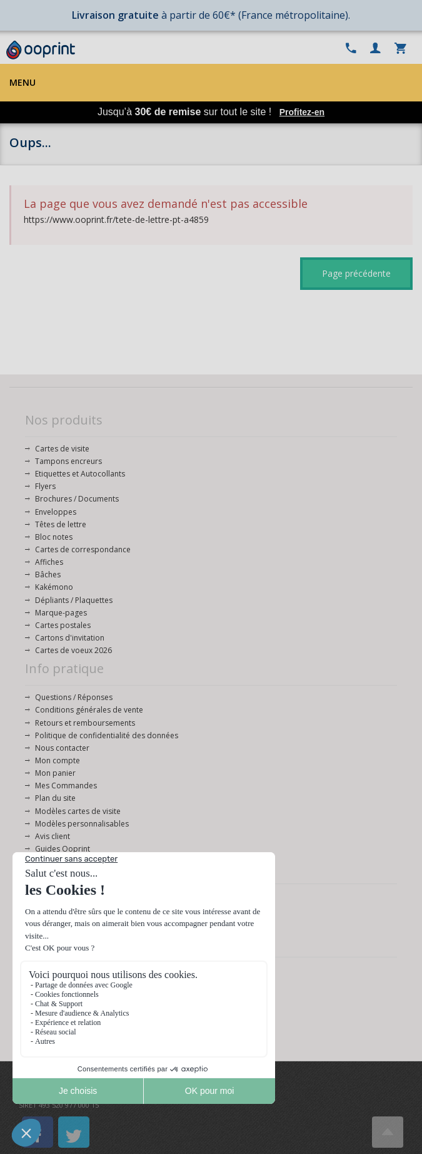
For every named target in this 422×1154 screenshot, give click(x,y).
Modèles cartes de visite (78, 811)
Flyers (45, 486)
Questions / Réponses (74, 697)
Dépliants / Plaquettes (74, 600)
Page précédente (356, 273)
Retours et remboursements (85, 723)
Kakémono (54, 587)
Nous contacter (62, 748)
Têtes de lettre (60, 524)
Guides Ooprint (62, 848)
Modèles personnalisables (82, 823)
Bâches (48, 574)
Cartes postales (63, 625)
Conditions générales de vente (89, 709)
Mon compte (57, 760)
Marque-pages (61, 612)
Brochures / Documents (77, 498)
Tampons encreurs (68, 461)
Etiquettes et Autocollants (80, 473)
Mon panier (55, 773)
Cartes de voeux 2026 (73, 650)
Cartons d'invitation (69, 637)
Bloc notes (54, 537)
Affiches (49, 562)
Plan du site (55, 798)
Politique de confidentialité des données (106, 735)
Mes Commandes (66, 785)
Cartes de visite (62, 448)
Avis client (52, 836)
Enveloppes (55, 512)
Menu (22, 82)
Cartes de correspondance (83, 549)
